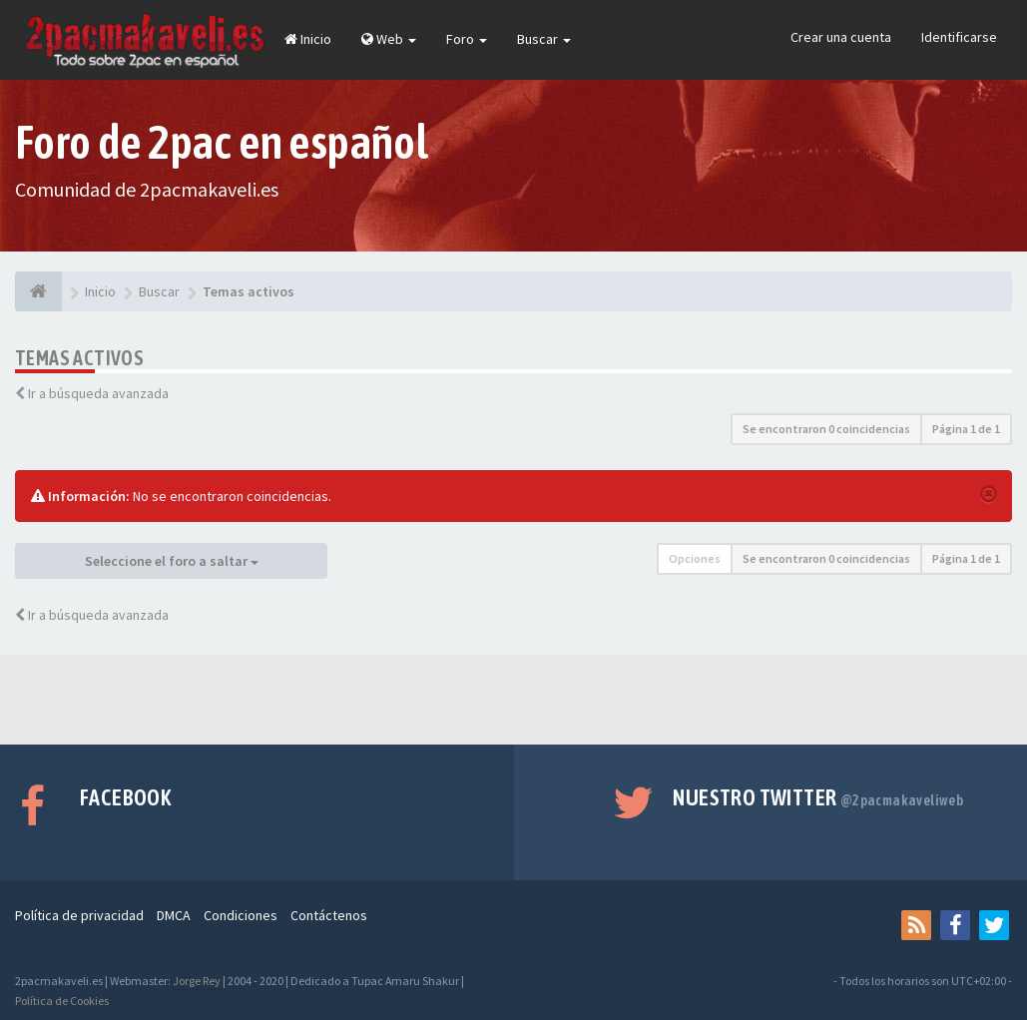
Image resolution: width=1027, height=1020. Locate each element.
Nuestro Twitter (818, 797)
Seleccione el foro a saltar (171, 561)
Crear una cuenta (840, 37)
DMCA (174, 915)
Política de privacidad (79, 915)
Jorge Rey (197, 980)
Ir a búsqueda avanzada (98, 393)
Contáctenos (328, 915)
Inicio (307, 39)
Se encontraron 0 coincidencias (826, 428)
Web (388, 39)
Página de (966, 428)
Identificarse (959, 37)
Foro (466, 39)
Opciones (695, 558)
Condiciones (240, 915)
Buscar (544, 39)
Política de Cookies (62, 1000)
